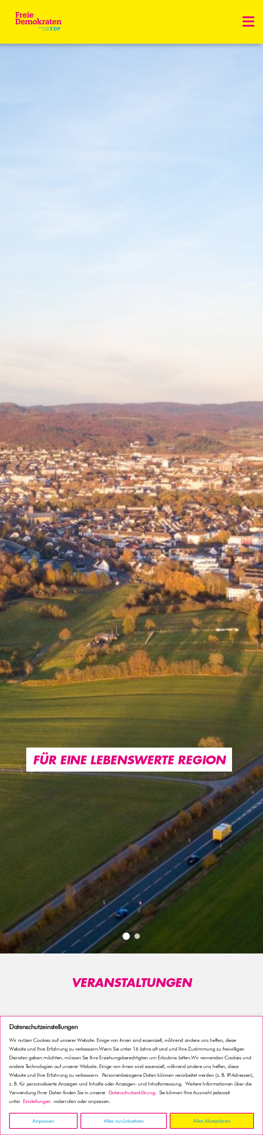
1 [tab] (126, 936)
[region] (131, 1075)
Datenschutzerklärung (132, 1092)
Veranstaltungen (131, 982)
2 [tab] (137, 936)
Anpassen (43, 1121)
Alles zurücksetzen (124, 1121)
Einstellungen (37, 1101)
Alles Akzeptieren (212, 1121)
